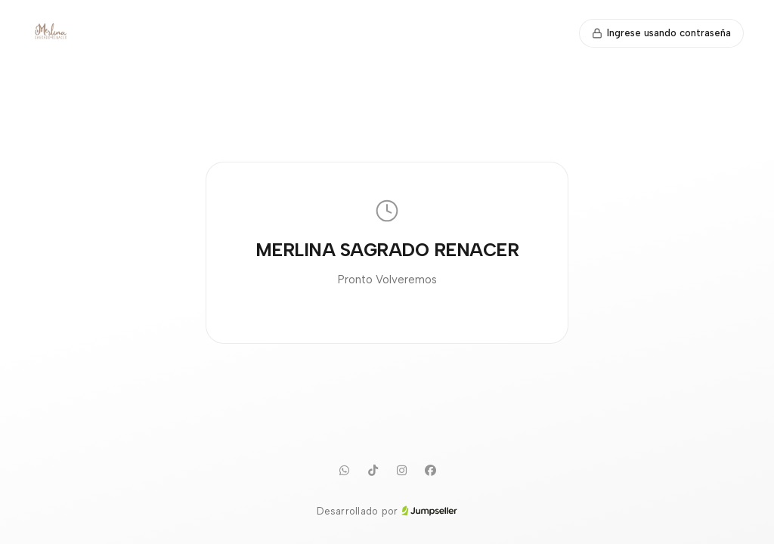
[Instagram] (401, 470)
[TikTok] (372, 470)
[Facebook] (430, 470)
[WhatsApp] (344, 470)
